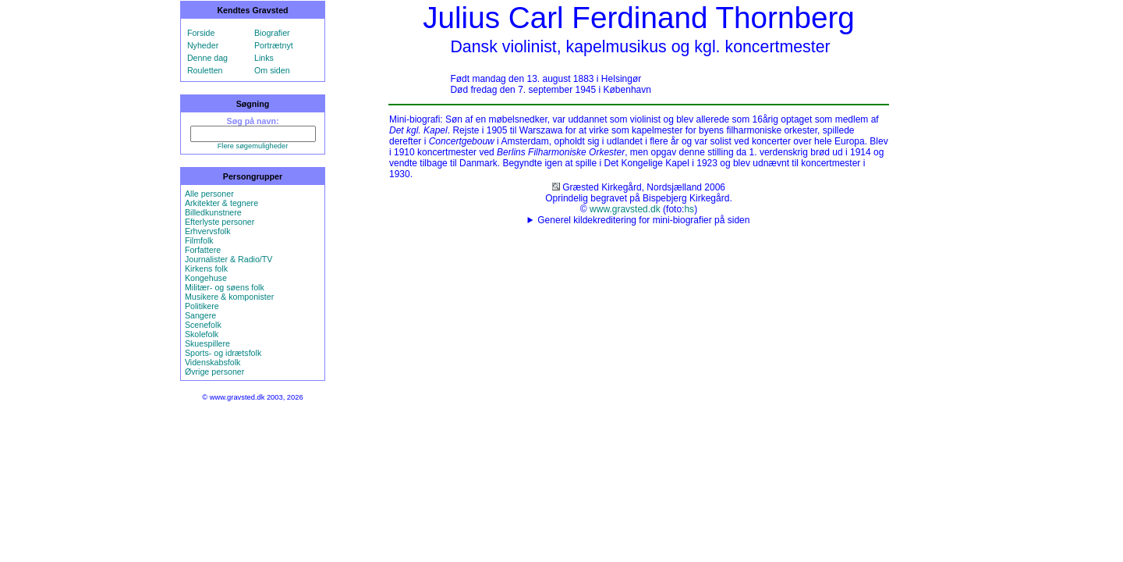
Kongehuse (206, 278)
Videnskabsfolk (212, 362)
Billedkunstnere (213, 212)
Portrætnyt (273, 45)
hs (689, 209)
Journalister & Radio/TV (229, 259)
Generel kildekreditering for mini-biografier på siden (643, 220)
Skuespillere (207, 343)
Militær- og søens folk (224, 287)
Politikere (202, 306)
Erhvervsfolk (208, 231)
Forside (201, 32)
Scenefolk (203, 324)
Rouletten (205, 70)
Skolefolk (201, 334)
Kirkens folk (206, 268)
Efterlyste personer (219, 221)
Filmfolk (199, 240)
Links (264, 57)
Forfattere (203, 249)
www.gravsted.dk (625, 209)
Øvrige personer (214, 371)
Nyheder (202, 45)
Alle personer (209, 193)
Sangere (200, 315)
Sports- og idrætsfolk (223, 352)
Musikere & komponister (229, 296)
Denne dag (207, 57)
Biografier (272, 32)
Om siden (272, 70)
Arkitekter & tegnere (221, 203)
